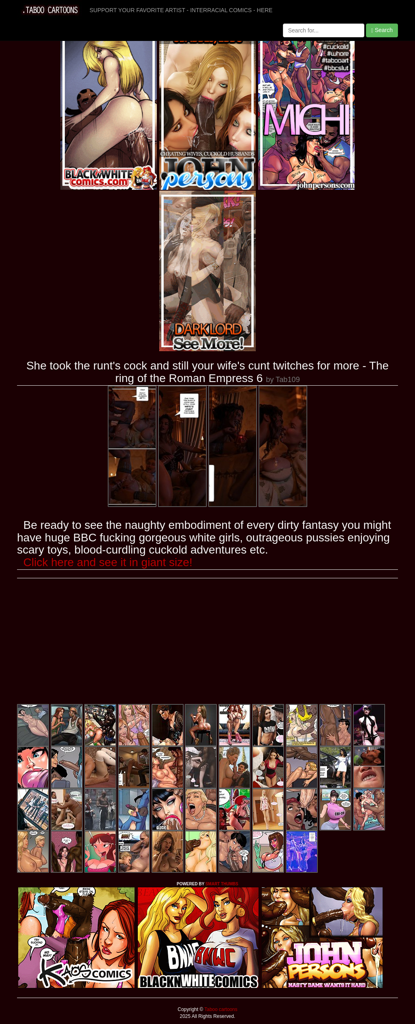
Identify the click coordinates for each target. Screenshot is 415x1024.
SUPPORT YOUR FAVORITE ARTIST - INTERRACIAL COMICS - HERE (181, 10)
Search (382, 30)
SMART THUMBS (221, 884)
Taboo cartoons (220, 1009)
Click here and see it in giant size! (108, 562)
